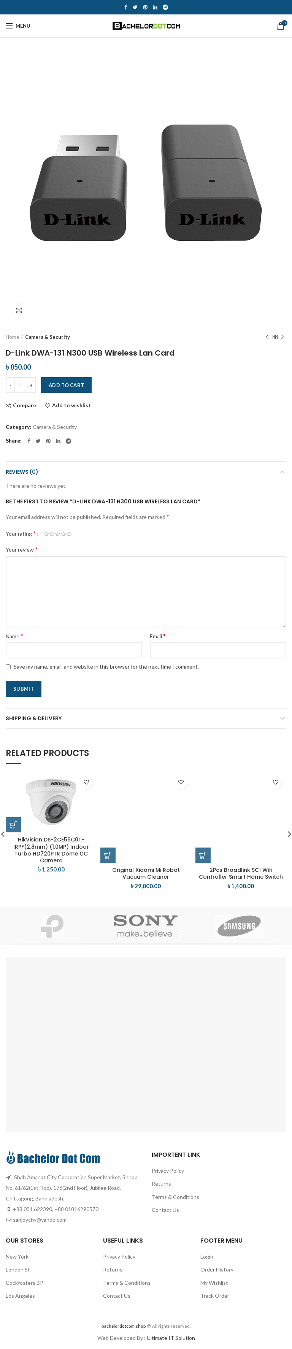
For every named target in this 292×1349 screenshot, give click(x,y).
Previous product (267, 337)
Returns (161, 1183)
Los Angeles (20, 1295)
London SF (18, 1269)
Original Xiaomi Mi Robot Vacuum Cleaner (146, 873)
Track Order (214, 1295)
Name (14, 635)
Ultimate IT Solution (170, 1338)
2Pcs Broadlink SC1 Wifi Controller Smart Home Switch (241, 873)
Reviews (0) (22, 472)
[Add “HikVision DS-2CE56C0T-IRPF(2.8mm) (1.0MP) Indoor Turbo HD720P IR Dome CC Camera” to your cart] (13, 824)
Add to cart (66, 385)
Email (158, 635)
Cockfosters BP (24, 1282)
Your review (22, 549)
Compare (24, 405)
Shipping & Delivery (34, 718)
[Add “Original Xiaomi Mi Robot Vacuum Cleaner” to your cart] (108, 855)
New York (17, 1256)
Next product (282, 337)
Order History (216, 1269)
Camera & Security (47, 337)
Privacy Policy (168, 1170)
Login (206, 1256)
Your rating (21, 533)
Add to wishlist (71, 405)
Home (12, 337)
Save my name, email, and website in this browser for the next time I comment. (106, 666)
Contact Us (165, 1210)
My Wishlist (214, 1282)
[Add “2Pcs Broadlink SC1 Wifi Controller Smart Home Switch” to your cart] (203, 855)
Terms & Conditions (175, 1197)
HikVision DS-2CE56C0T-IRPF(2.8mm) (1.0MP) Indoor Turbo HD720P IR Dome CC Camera (51, 850)
